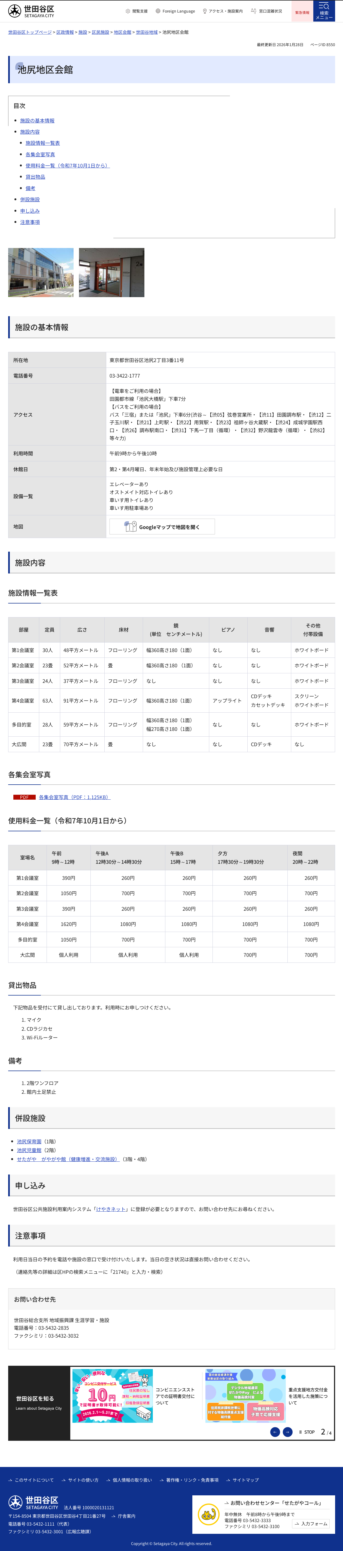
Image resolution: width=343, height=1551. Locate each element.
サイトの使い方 (83, 1479)
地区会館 (122, 31)
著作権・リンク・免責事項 (192, 1479)
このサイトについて (34, 1479)
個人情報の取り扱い (132, 1479)
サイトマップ (246, 1479)
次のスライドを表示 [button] (292, 1431)
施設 (82, 31)
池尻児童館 (29, 1149)
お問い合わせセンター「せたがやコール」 (277, 1502)
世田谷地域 (147, 31)
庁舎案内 (126, 1515)
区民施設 (100, 31)
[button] (137, 11)
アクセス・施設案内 (226, 11)
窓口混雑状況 (270, 11)
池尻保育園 (29, 1140)
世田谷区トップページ (30, 31)
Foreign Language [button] (179, 11)
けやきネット (111, 1208)
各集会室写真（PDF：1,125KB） (75, 796)
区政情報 (65, 31)
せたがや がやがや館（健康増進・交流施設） (68, 1158)
